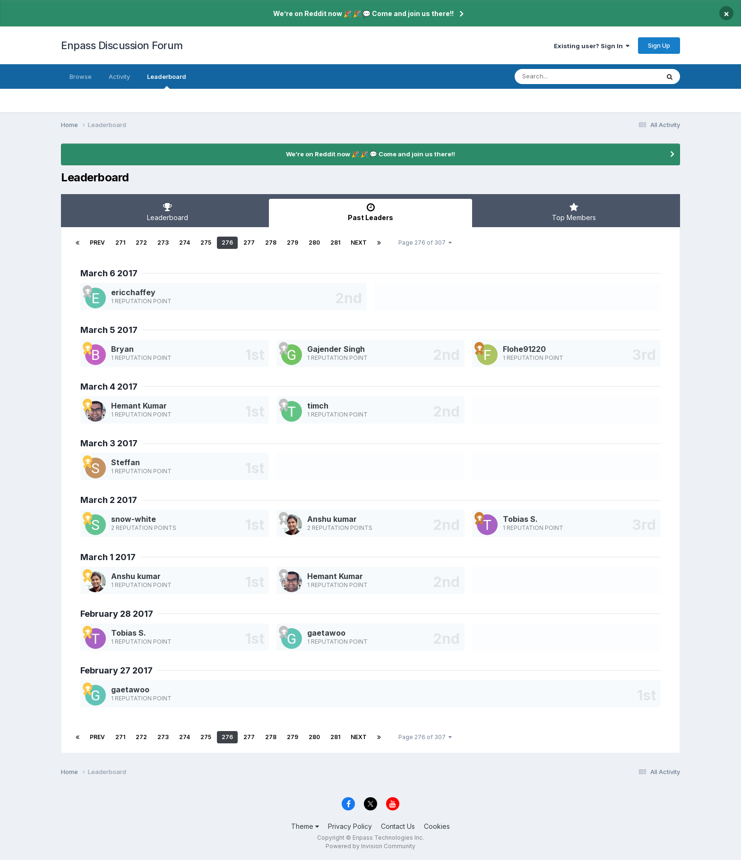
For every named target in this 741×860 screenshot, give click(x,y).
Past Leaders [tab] (370, 212)
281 (335, 242)
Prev (97, 242)
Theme (305, 826)
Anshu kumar (332, 519)
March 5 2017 (109, 330)
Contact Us (398, 826)
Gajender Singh (336, 349)
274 (184, 242)
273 (163, 242)
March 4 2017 (109, 387)
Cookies (437, 826)
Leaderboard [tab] (167, 212)
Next (359, 242)
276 (227, 242)
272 (141, 242)
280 (314, 242)
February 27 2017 (116, 670)
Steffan (125, 462)
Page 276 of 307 (425, 242)
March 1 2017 (108, 557)
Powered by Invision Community (370, 846)
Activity (119, 76)
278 (270, 242)
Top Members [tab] (573, 212)
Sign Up (659, 45)
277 (249, 242)
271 (120, 242)
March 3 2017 (109, 443)
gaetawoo (326, 633)
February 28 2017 (116, 614)
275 (205, 242)
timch (317, 405)
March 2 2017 (108, 500)
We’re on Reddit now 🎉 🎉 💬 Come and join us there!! (363, 13)
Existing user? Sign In (591, 46)
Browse (80, 76)
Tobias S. (520, 519)
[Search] (561, 76)
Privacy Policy (350, 826)
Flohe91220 (524, 349)
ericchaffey (133, 292)
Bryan (122, 349)
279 (292, 242)
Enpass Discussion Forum (122, 45)
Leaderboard (166, 81)
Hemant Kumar (139, 405)
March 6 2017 (109, 273)
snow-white (133, 519)
